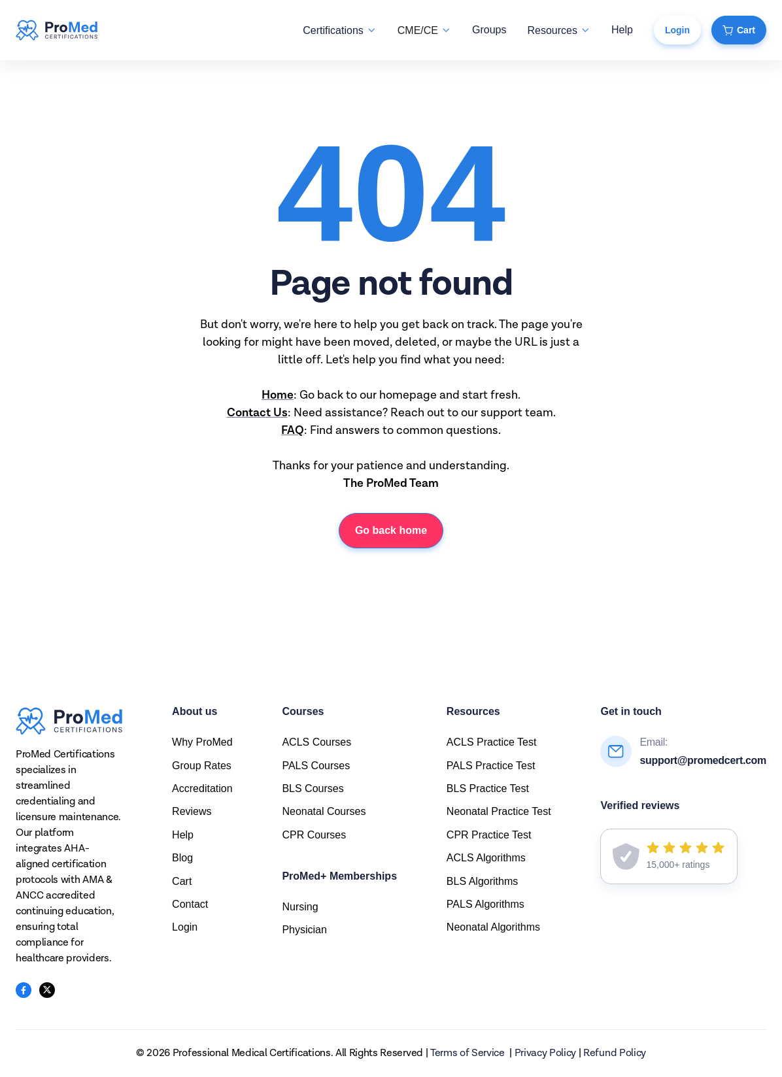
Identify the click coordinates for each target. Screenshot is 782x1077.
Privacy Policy (546, 1053)
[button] (339, 30)
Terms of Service (467, 1053)
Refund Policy (614, 1053)
